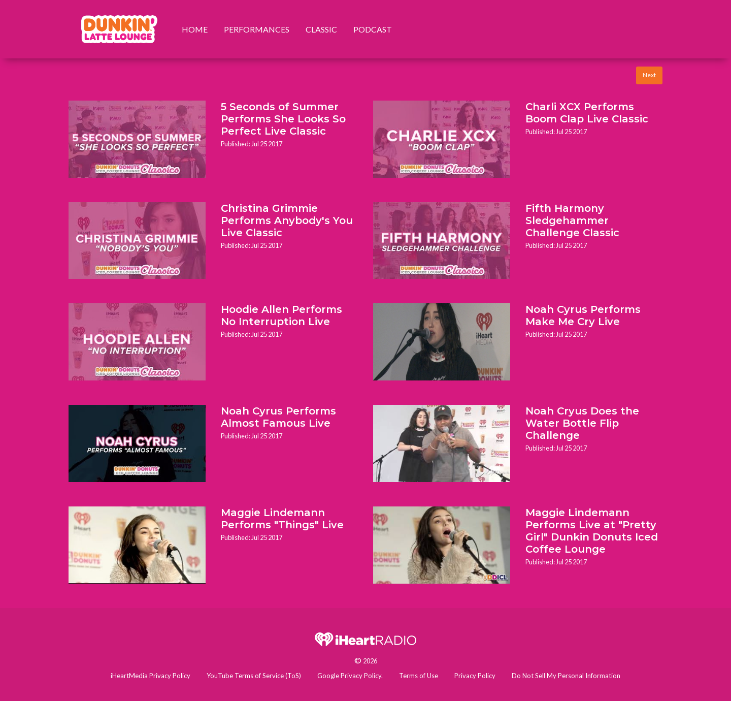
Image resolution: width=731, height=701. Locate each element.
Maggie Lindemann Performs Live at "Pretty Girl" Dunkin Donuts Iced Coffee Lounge (591, 530)
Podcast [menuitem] (372, 29)
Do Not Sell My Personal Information (566, 676)
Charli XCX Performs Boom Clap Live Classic (586, 113)
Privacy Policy (474, 676)
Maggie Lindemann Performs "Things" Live (282, 518)
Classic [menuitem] (321, 29)
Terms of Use (418, 676)
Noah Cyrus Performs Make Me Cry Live (583, 315)
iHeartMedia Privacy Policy (150, 676)
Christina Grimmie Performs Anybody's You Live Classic (287, 220)
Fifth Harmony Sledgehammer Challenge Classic (572, 220)
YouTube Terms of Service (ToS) (254, 676)
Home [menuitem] (195, 29)
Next (649, 75)
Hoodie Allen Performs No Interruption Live (281, 315)
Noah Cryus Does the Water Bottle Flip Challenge (582, 423)
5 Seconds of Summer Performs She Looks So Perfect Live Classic (283, 119)
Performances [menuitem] (256, 29)
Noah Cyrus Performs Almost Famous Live (278, 417)
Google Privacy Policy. (350, 676)
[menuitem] (119, 29)
